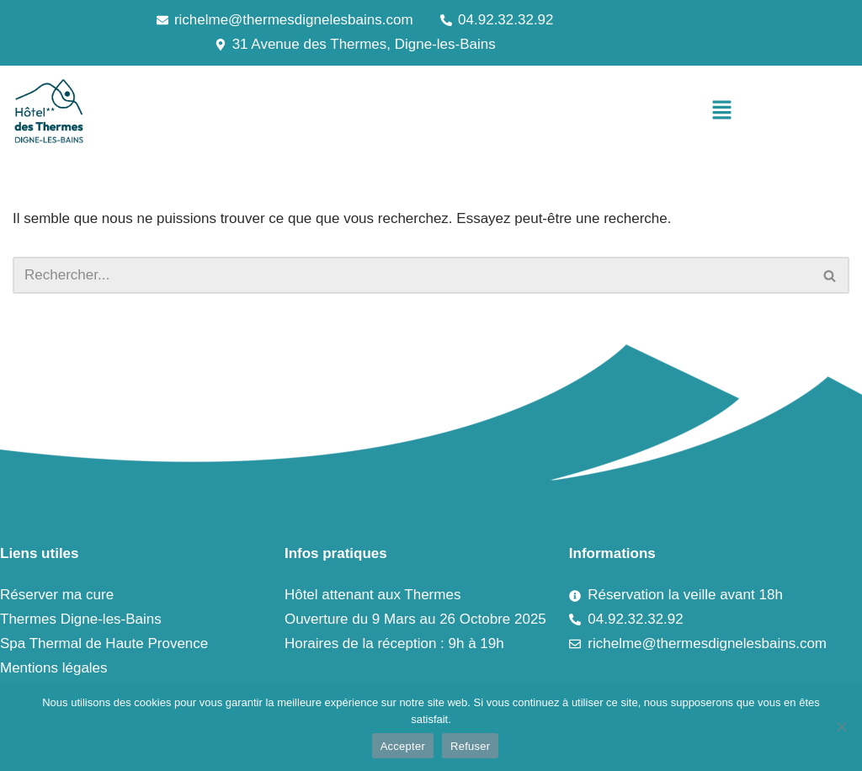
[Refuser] (841, 726)
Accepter (402, 746)
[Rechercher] (412, 275)
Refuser (470, 746)
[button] (722, 111)
